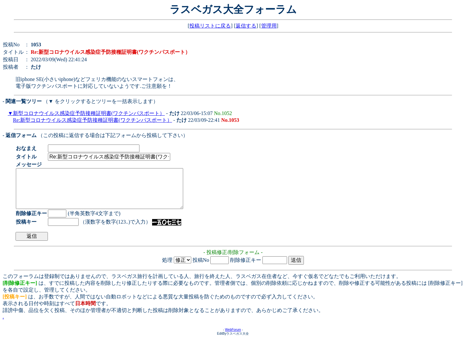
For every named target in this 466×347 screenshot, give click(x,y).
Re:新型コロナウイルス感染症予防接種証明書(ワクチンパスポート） (92, 120)
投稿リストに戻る (210, 26)
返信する (246, 26)
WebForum (233, 337)
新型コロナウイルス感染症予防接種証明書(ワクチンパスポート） (89, 113)
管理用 (269, 26)
